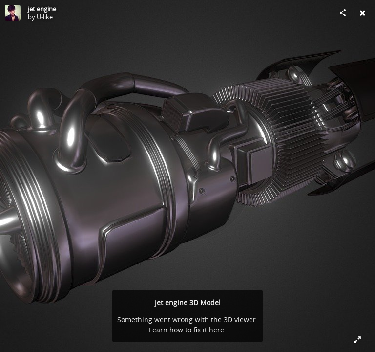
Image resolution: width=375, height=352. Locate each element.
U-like (45, 16)
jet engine (42, 8)
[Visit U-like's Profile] (13, 13)
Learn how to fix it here (186, 329)
